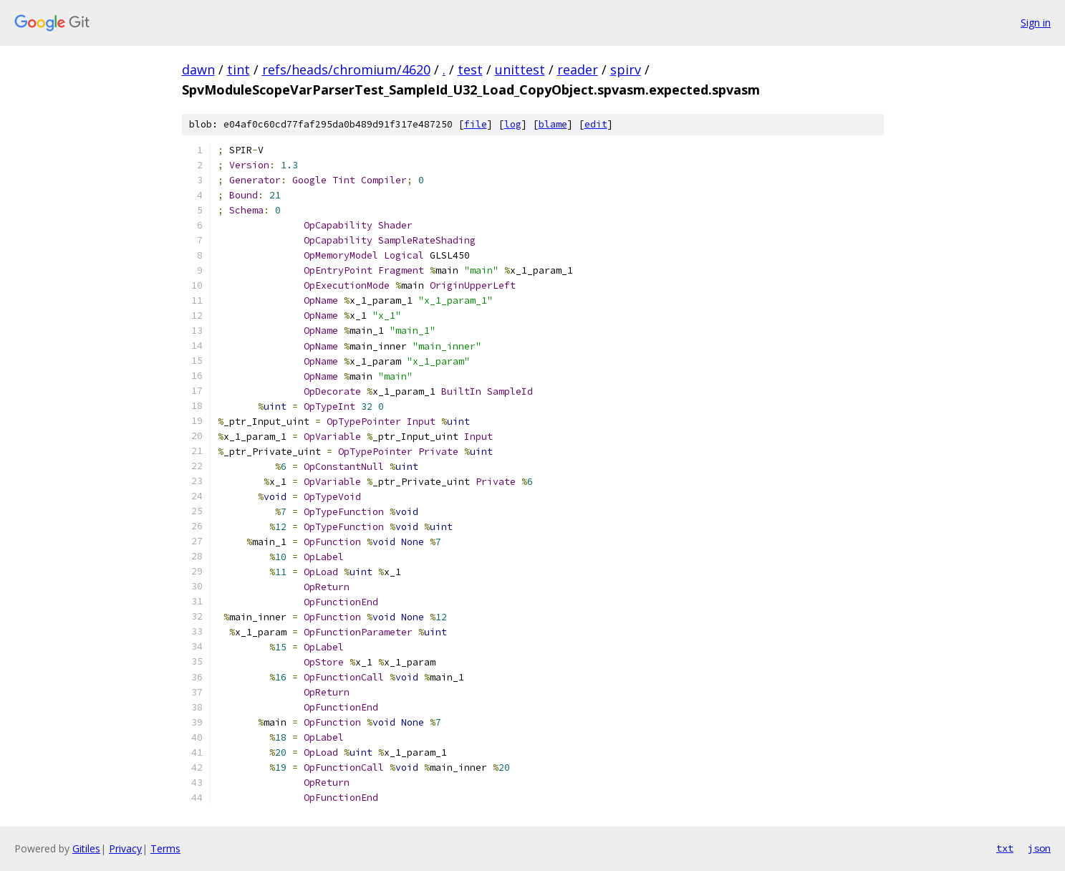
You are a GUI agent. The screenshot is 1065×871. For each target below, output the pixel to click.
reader (577, 69)
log (512, 124)
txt (1004, 848)
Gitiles (86, 848)
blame (553, 124)
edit (595, 124)
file (475, 124)
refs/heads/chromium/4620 (346, 69)
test (470, 69)
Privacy (125, 848)
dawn (198, 69)
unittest (520, 69)
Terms (165, 848)
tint (238, 69)
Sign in (1036, 22)
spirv (625, 69)
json (1039, 848)
